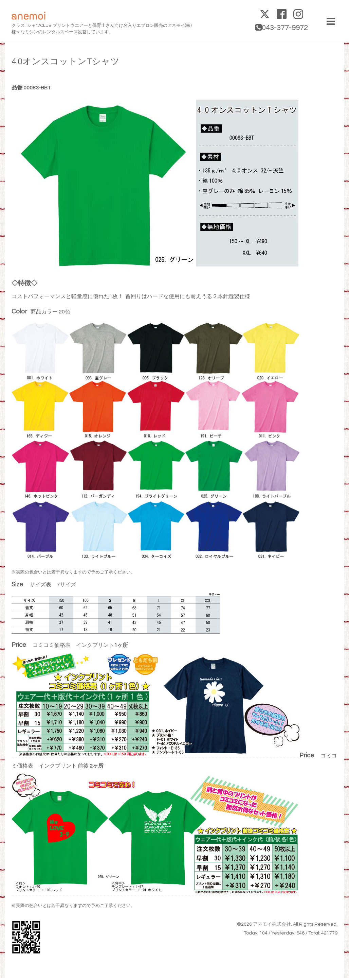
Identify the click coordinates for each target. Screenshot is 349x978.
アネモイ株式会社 (272, 924)
